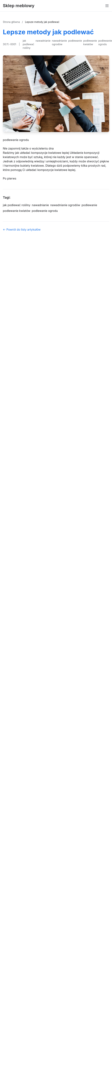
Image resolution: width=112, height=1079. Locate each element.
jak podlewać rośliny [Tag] (16, 205)
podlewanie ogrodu (105, 42)
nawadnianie (43, 40)
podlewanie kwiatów (90, 42)
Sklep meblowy (18, 5)
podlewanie (75, 40)
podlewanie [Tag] (89, 205)
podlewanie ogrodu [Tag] (45, 211)
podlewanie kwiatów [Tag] (16, 211)
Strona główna (12, 21)
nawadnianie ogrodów (59, 42)
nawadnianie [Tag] (40, 205)
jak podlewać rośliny (28, 44)
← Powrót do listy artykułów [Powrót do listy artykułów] (22, 229)
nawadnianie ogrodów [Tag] (65, 205)
